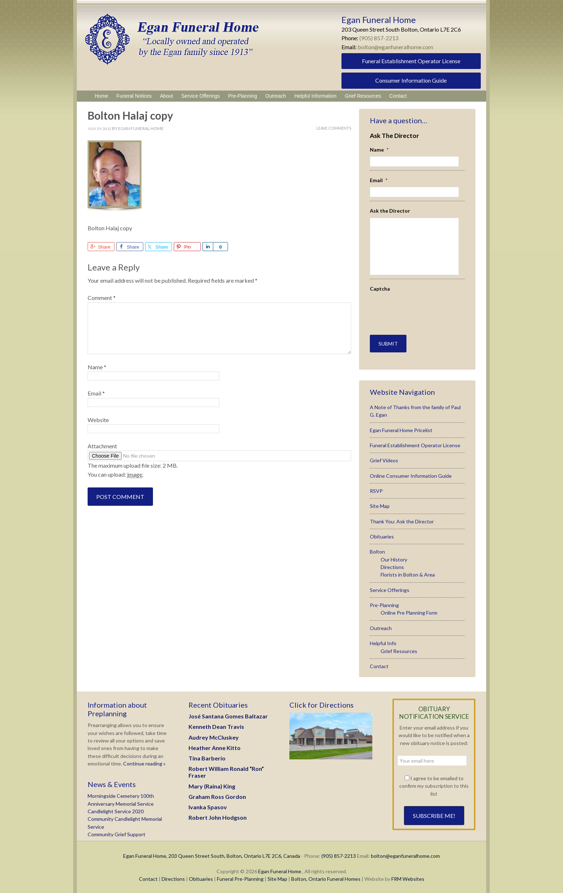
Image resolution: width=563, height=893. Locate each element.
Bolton (377, 551)
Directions (392, 566)
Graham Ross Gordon (217, 795)
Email (96, 393)
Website (98, 419)
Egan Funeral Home (279, 870)
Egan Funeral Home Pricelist (401, 429)
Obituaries (382, 536)
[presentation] (412, 306)
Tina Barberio (207, 757)
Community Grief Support (116, 833)
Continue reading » (144, 763)
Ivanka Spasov (208, 806)
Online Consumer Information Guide (411, 475)
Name (97, 367)
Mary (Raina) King (212, 785)
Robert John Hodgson (218, 816)
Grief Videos (384, 460)
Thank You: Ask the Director (402, 521)
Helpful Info (383, 642)
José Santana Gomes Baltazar (228, 715)
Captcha (380, 289)
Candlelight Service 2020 (116, 811)
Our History (394, 559)
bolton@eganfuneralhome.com (396, 46)
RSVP (376, 490)
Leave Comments (333, 128)
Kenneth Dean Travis (216, 726)
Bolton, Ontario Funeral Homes (325, 878)
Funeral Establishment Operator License (411, 60)
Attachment (102, 446)
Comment (102, 297)
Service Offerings (389, 589)
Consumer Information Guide (411, 80)
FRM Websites (407, 878)
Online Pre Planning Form (409, 612)
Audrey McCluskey (214, 736)
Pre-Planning (384, 604)
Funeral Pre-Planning (240, 878)
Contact (379, 665)
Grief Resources (399, 650)
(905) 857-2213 (379, 37)
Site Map (380, 506)
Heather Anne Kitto (215, 747)
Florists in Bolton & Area (408, 574)
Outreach (381, 627)
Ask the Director (390, 211)
